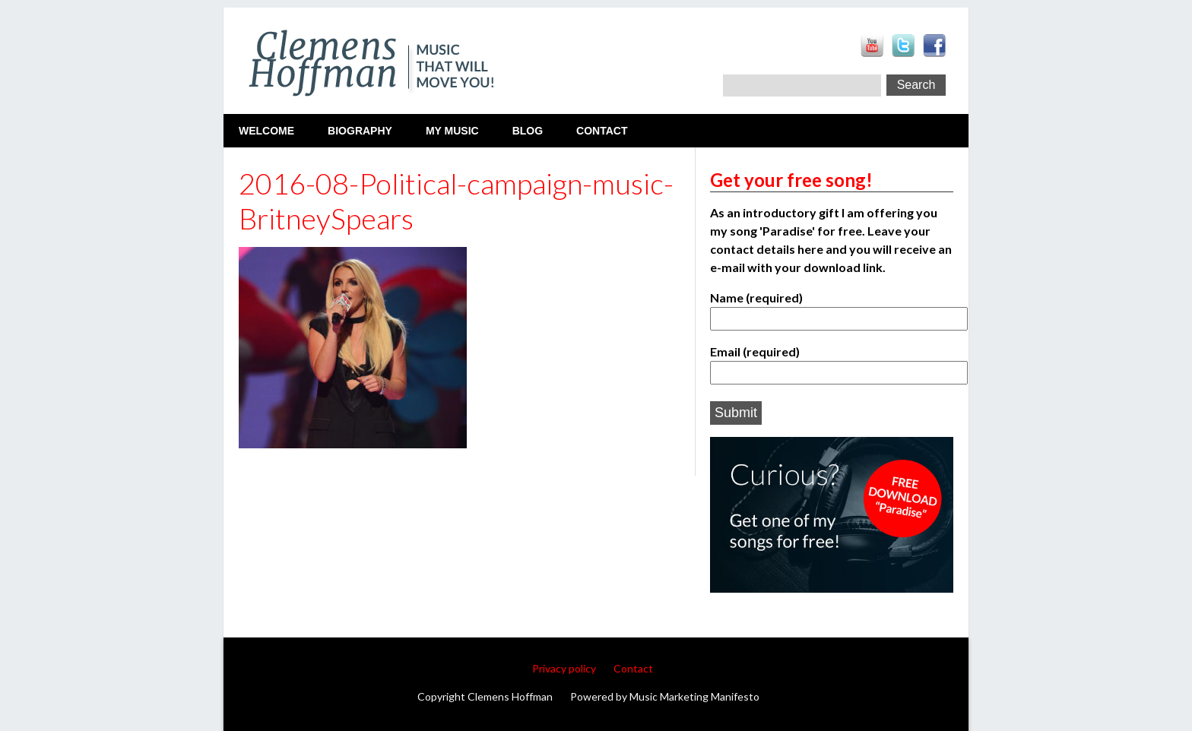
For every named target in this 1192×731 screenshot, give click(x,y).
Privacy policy (564, 668)
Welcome (266, 131)
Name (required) (831, 307)
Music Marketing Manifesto (694, 696)
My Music (452, 131)
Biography (360, 131)
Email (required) (831, 361)
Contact (601, 131)
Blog (527, 131)
